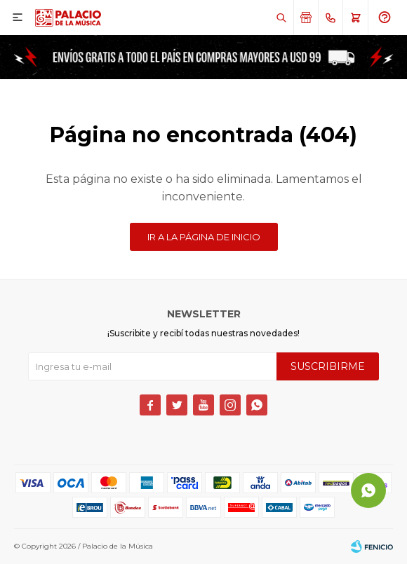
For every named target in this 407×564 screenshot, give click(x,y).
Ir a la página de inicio (203, 236)
